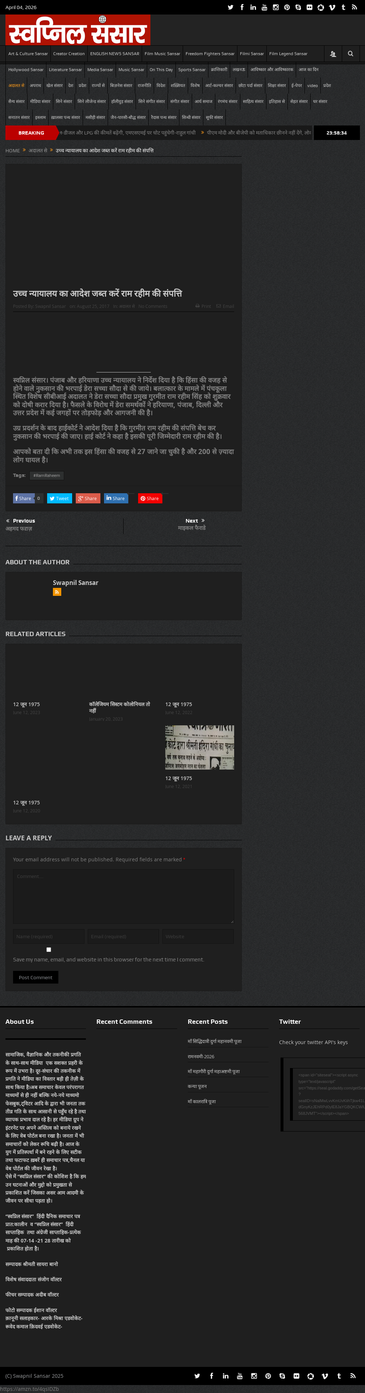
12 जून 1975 (26, 704)
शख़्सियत (178, 85)
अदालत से (16, 85)
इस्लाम (40, 117)
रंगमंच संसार (227, 101)
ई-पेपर (296, 85)
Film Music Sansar (162, 53)
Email (225, 306)
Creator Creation (69, 53)
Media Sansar (100, 69)
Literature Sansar (65, 69)
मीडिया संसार (40, 101)
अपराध (35, 85)
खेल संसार (54, 85)
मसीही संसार (95, 117)
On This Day (161, 69)
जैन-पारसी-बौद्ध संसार (128, 117)
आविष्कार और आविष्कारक (271, 69)
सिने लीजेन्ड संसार (92, 101)
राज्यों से (98, 85)
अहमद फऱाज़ (18, 528)
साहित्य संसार (253, 101)
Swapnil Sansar (50, 306)
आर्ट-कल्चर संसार (219, 85)
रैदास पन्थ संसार (164, 117)
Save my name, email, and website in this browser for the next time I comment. (108, 959)
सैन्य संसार (16, 101)
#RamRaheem (46, 475)
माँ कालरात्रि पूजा (202, 1101)
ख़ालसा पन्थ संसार (65, 117)
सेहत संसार (299, 101)
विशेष (195, 85)
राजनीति (144, 85)
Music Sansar (131, 69)
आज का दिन (309, 69)
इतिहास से (277, 101)
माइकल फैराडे (192, 528)
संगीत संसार (179, 101)
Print (203, 306)
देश (70, 85)
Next (195, 521)
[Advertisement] (123, 345)
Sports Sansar (192, 69)
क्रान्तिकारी (219, 69)
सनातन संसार (19, 117)
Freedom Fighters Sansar (210, 53)
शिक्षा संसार (277, 85)
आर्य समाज (203, 101)
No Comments (152, 306)
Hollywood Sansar (25, 69)
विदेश (161, 85)
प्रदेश (82, 85)
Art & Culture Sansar (28, 53)
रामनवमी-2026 (201, 1056)
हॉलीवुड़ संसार (122, 101)
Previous (20, 521)
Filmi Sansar (252, 53)
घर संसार (320, 101)
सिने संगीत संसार (151, 101)
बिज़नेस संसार (121, 85)
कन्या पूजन (197, 1086)
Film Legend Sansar (288, 53)
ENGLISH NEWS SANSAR (114, 53)
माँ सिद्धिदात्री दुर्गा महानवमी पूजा (214, 1041)
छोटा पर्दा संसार (250, 85)
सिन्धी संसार (191, 117)
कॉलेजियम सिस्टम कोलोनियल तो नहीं (119, 707)
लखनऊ (239, 69)
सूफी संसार (214, 117)
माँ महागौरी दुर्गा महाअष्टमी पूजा (214, 1071)
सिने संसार (64, 101)
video (312, 85)
